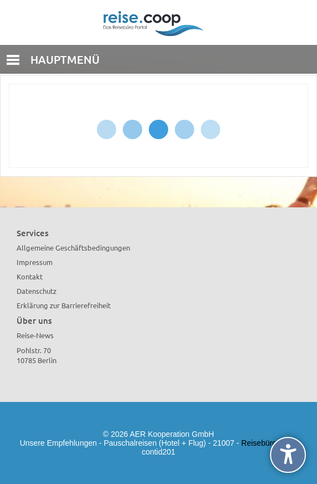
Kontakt (30, 276)
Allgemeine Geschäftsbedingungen (73, 247)
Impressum (35, 262)
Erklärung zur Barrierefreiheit (64, 305)
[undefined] (288, 455)
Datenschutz (36, 291)
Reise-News (35, 335)
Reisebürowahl (267, 443)
